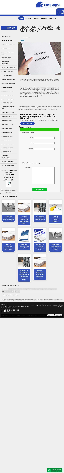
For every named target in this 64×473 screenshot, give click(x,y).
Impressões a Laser (7, 128)
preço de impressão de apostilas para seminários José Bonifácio (24, 220)
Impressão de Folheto (7, 124)
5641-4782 (9, 177)
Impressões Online (6, 151)
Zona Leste (4, 291)
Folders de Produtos (7, 71)
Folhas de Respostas (7, 75)
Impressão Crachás (7, 87)
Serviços (44, 18)
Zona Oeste (11, 291)
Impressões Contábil (7, 132)
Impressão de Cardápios (8, 99)
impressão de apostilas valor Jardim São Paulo (40, 218)
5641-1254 (9, 180)
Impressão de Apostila (7, 91)
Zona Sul (17, 291)
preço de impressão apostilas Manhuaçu (55, 219)
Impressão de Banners (7, 95)
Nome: (42, 138)
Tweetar (22, 40)
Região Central (52, 289)
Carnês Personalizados (8, 48)
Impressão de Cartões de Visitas (8, 107)
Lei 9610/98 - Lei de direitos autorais (50, 300)
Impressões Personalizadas (6, 156)
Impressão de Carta (7, 102)
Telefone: (41, 149)
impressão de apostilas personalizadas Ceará (39, 247)
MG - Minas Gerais (44, 289)
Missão (36, 18)
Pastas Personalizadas (8, 165)
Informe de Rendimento (8, 161)
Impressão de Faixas (7, 120)
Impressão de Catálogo (8, 112)
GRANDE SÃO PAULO (28, 289)
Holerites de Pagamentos (8, 83)
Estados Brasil (19, 289)
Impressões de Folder (7, 136)
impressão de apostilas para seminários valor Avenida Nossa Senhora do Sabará (24, 275)
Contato (52, 18)
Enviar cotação (40, 189)
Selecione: (4, 289)
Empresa (28, 18)
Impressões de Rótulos (8, 144)
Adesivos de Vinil (6, 36)
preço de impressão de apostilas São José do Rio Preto (8, 247)
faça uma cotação (27, 123)
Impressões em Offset (7, 148)
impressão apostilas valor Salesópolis (24, 246)
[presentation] (32, 157)
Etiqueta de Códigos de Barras (7, 53)
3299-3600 (9, 175)
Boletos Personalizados (8, 44)
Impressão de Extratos (8, 116)
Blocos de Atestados (7, 40)
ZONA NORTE (11, 289)
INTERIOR (36, 289)
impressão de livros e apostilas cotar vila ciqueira (8, 218)
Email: (42, 143)
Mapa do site (60, 305)
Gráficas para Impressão (8, 79)
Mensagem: (38, 175)
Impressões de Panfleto (8, 140)
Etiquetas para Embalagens (5, 62)
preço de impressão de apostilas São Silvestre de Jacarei (40, 274)
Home (21, 18)
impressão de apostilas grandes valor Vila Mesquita (55, 247)
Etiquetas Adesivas (7, 57)
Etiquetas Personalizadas (9, 67)
